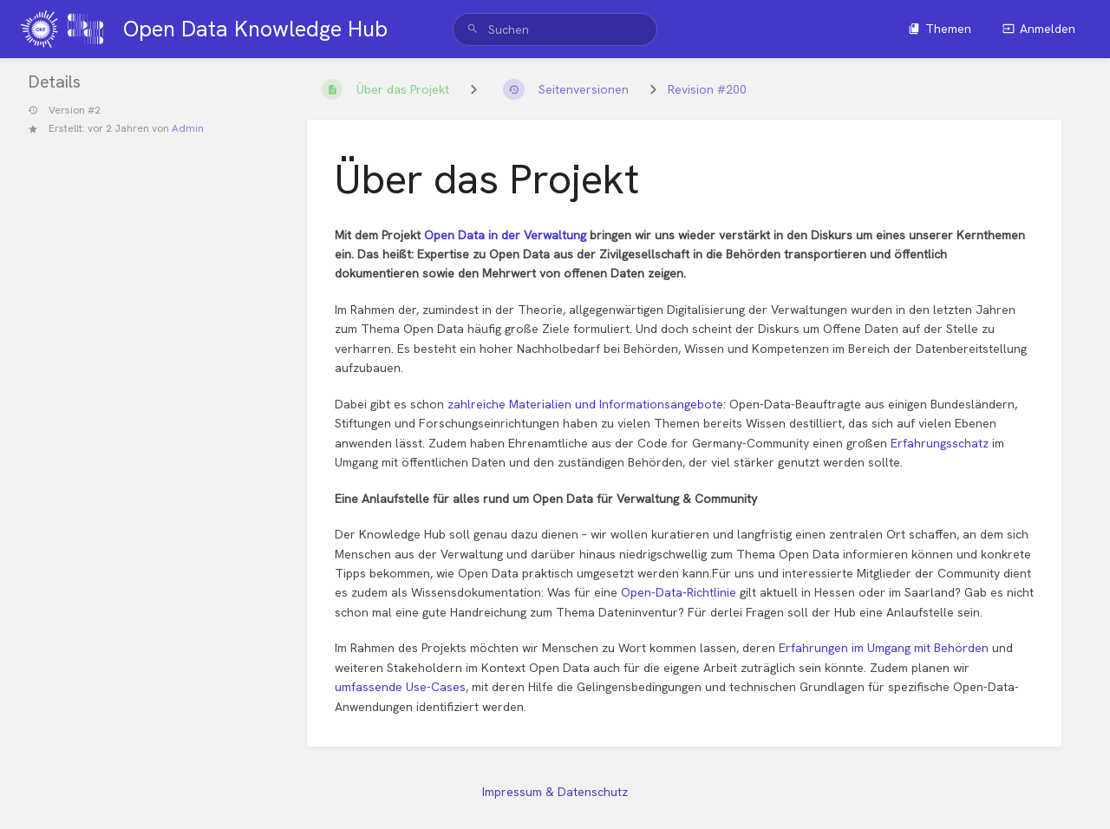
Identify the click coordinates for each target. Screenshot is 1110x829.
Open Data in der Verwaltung (505, 235)
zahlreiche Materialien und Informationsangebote (585, 404)
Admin (188, 128)
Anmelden (1038, 28)
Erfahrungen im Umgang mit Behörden (884, 648)
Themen (939, 28)
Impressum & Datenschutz (555, 792)
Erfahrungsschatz (941, 443)
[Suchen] (473, 29)
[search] (555, 29)
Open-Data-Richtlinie (678, 592)
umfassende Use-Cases (400, 687)
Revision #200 (707, 89)
